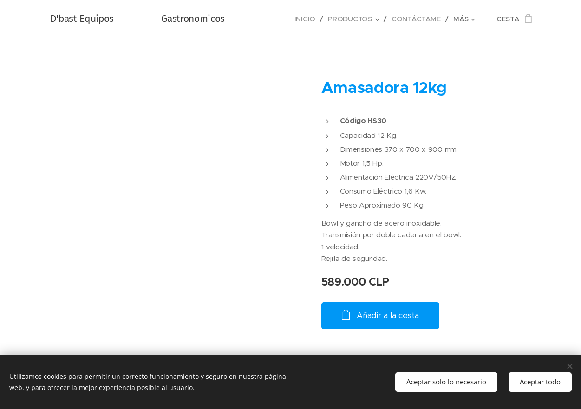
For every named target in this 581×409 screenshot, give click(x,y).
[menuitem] (305, 19)
